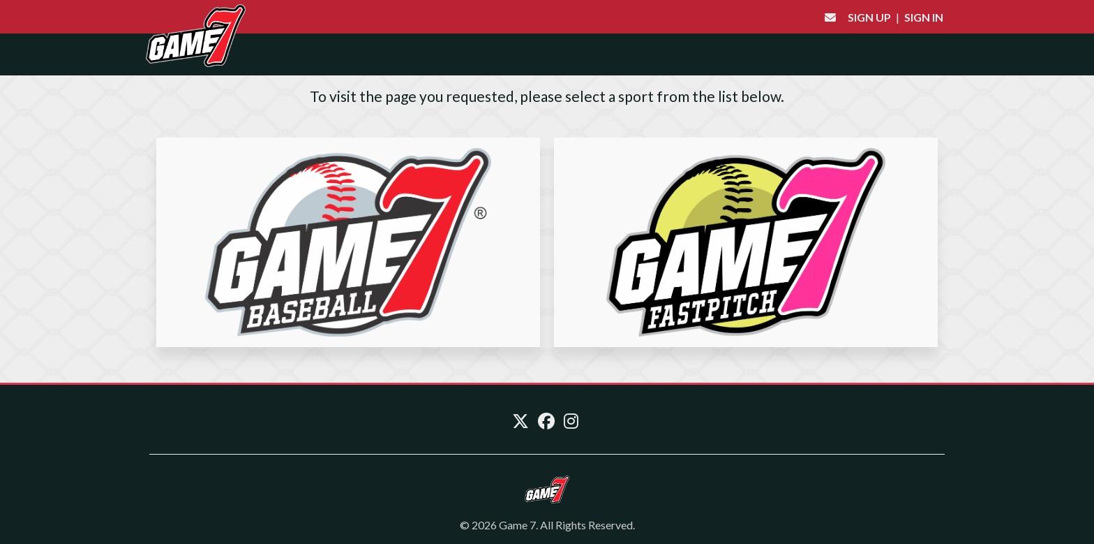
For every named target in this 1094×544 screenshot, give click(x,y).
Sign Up (869, 17)
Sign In (923, 17)
